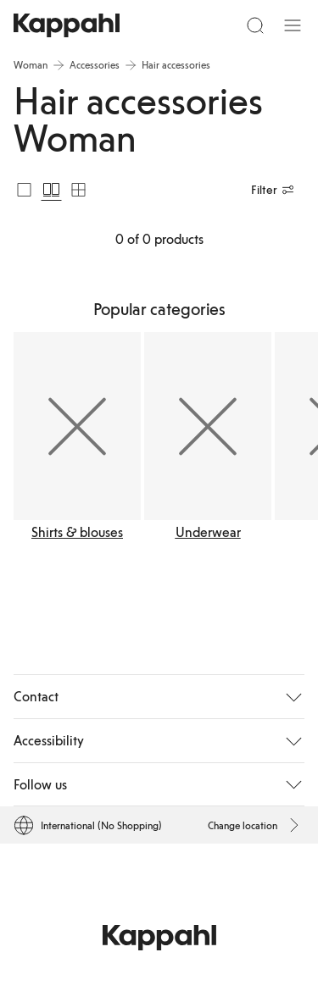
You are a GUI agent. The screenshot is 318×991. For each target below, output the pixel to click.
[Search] (255, 25)
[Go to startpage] (67, 25)
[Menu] (292, 25)
